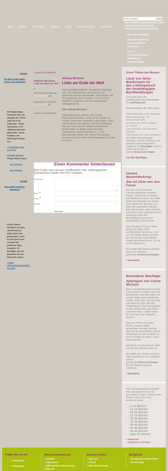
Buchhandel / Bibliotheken (144, 459)
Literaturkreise (85, 26)
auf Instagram (16, 170)
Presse (92, 462)
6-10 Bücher (138, 406)
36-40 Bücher (139, 424)
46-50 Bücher (139, 431)
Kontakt (50, 459)
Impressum (52, 462)
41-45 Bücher (139, 427)
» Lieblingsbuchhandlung (46, 120)
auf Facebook (16, 164)
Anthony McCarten (44, 81)
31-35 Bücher (139, 421)
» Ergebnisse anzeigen (138, 442)
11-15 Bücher (139, 409)
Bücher (23, 26)
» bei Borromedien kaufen (46, 148)
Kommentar (38, 179)
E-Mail (36, 199)
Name (36, 193)
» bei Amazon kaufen (46, 129)
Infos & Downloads (98, 465)
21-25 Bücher (139, 415)
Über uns (93, 459)
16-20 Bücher (139, 412)
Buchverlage (137, 462)
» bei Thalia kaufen (46, 139)
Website (37, 204)
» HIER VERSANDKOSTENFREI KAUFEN (18, 266)
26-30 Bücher (139, 418)
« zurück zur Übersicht (45, 72)
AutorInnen (38, 26)
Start (10, 26)
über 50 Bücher (140, 434)
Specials (56, 26)
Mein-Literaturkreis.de (38, 14)
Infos (69, 26)
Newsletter (106, 26)
